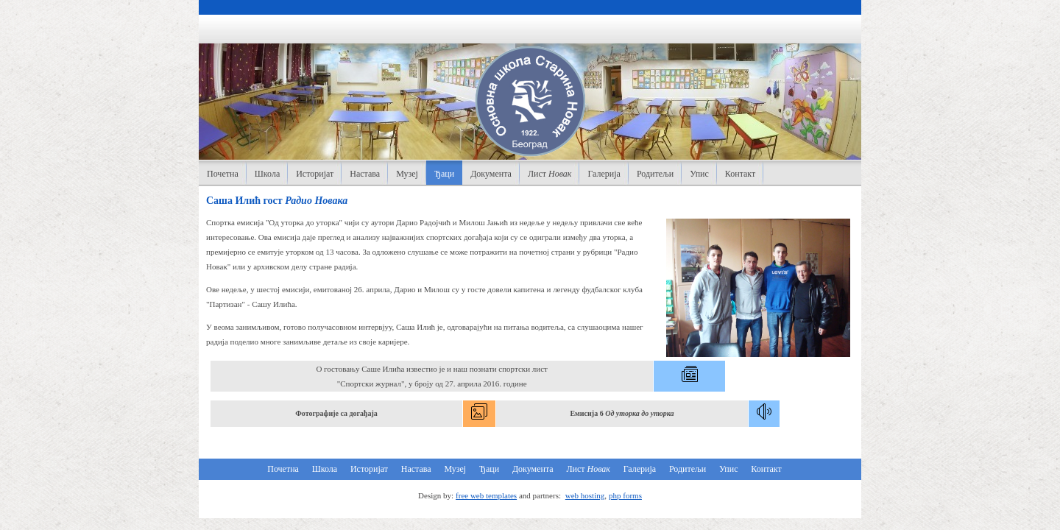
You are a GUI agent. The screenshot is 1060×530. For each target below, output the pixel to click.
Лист (550, 174)
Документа (491, 174)
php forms (625, 495)
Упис (699, 174)
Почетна (223, 174)
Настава (365, 174)
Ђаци (444, 174)
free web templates (486, 495)
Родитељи (655, 174)
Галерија (603, 174)
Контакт (740, 174)
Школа (267, 174)
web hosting (584, 495)
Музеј (407, 174)
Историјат (314, 174)
